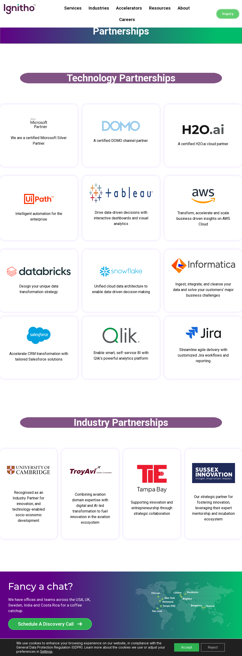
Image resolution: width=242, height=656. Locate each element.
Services (73, 8)
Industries (99, 8)
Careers (127, 19)
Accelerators (129, 8)
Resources (160, 8)
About (184, 8)
